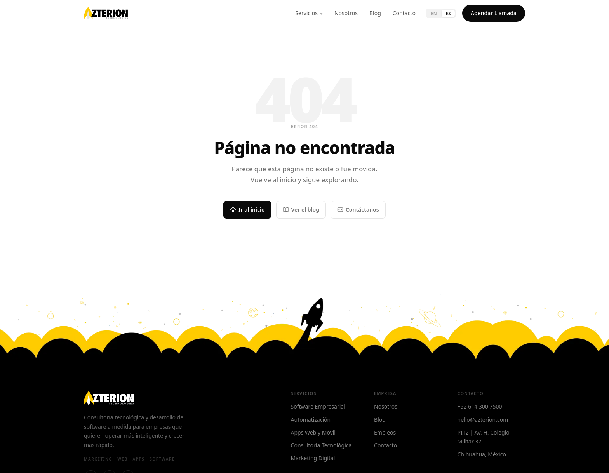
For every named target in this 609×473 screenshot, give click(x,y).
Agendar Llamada (494, 13)
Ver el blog (301, 209)
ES (448, 13)
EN (434, 13)
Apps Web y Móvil (313, 432)
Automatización (311, 419)
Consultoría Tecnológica (321, 445)
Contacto (404, 13)
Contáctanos (358, 209)
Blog (375, 13)
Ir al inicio (247, 209)
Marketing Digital (313, 458)
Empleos (385, 432)
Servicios (306, 13)
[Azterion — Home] (106, 13)
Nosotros (346, 13)
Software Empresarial (318, 406)
